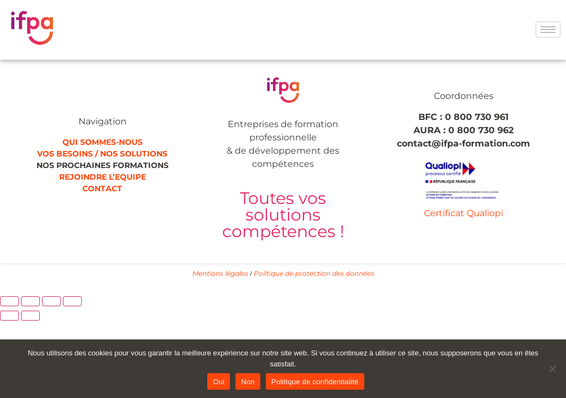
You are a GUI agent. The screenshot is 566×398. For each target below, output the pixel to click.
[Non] (552, 368)
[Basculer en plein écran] (30, 301)
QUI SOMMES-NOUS (102, 142)
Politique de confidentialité (315, 382)
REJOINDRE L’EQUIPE (102, 177)
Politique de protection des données (314, 273)
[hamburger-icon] (548, 30)
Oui (218, 382)
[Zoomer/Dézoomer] (9, 301)
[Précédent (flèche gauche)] (9, 316)
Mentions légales (220, 273)
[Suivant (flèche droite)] (30, 316)
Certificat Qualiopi (463, 213)
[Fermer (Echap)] (72, 301)
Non (248, 382)
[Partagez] (51, 301)
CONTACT (102, 188)
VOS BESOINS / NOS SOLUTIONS (102, 154)
